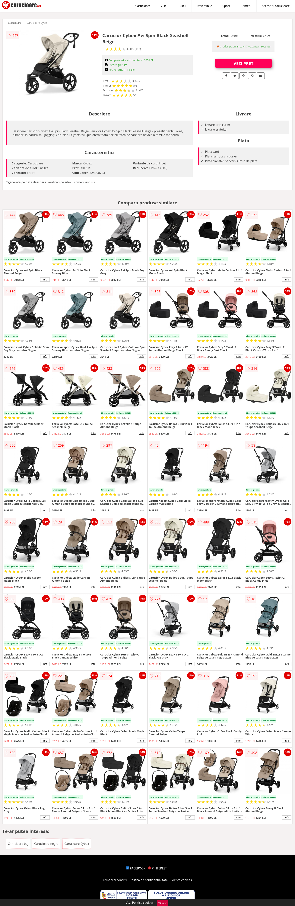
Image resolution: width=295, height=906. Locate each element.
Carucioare (143, 6)
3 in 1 (182, 6)
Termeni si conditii (114, 880)
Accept (162, 903)
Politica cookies (181, 880)
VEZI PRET (243, 63)
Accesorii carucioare (276, 6)
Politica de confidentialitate (149, 880)
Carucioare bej (18, 844)
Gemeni (245, 6)
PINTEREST (157, 868)
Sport (226, 6)
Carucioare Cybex (37, 22)
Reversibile (204, 6)
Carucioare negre (46, 844)
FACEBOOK (135, 868)
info (45, 279)
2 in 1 (164, 6)
